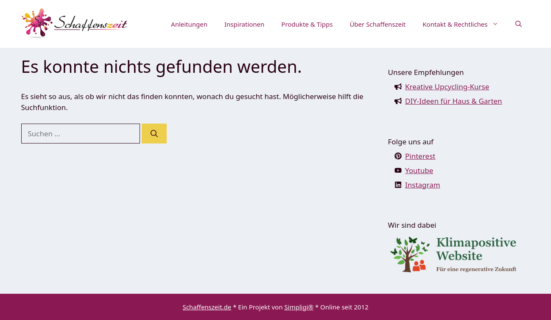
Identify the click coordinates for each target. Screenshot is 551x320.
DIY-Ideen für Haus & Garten (453, 101)
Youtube (419, 170)
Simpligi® (298, 307)
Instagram (422, 185)
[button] (518, 24)
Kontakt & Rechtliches (464, 24)
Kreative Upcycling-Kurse (447, 86)
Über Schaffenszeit (378, 24)
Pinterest (420, 156)
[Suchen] (154, 134)
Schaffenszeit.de (206, 307)
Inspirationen (244, 24)
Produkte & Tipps (307, 24)
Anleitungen (189, 24)
